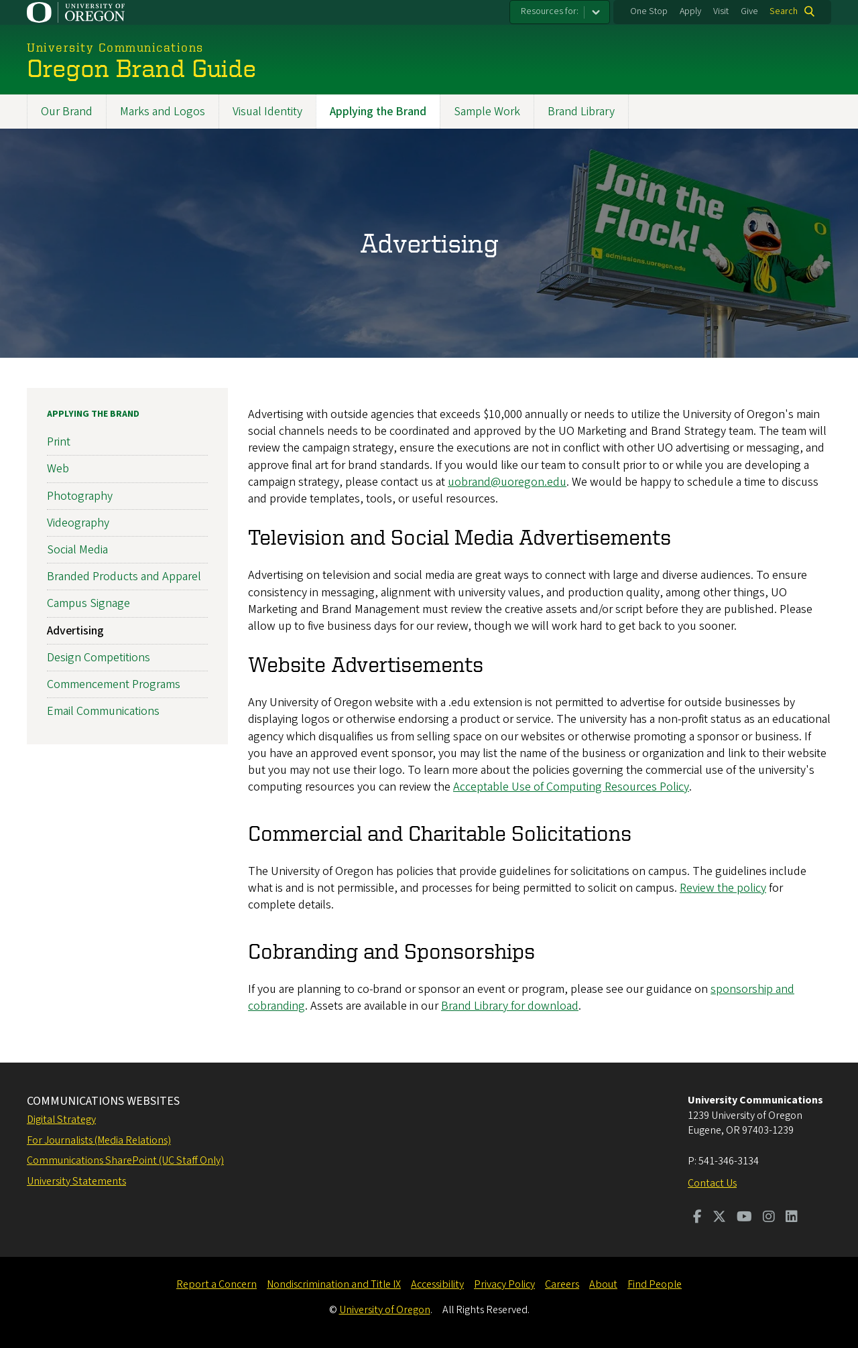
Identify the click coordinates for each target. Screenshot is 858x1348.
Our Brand (67, 111)
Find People (654, 1284)
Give (749, 11)
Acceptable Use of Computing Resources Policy (571, 787)
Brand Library (581, 111)
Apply (690, 11)
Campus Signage (88, 603)
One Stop (649, 11)
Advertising (75, 630)
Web (58, 468)
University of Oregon (384, 1309)
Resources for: (549, 11)
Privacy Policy (504, 1284)
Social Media (77, 549)
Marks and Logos (162, 111)
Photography (80, 495)
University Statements (76, 1181)
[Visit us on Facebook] (697, 1218)
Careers (562, 1284)
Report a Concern (216, 1284)
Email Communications (103, 711)
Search (784, 11)
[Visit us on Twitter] (719, 1218)
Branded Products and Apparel (124, 576)
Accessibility (437, 1284)
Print (58, 441)
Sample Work (487, 111)
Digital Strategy (61, 1119)
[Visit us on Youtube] (744, 1218)
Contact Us (712, 1183)
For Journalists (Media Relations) (99, 1140)
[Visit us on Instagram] (768, 1218)
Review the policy (723, 888)
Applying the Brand (378, 111)
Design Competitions (98, 657)
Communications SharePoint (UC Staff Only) (125, 1160)
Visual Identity (267, 111)
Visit (721, 11)
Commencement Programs (113, 684)
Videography (78, 523)
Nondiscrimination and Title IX (334, 1284)
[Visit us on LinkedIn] (791, 1218)
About (603, 1284)
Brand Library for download (509, 1006)
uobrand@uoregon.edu (507, 482)
